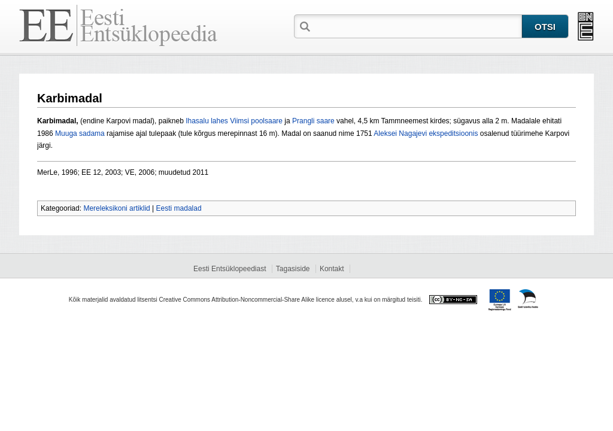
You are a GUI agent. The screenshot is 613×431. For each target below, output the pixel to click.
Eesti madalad (179, 208)
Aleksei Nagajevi (400, 133)
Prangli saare (313, 121)
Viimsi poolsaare (256, 121)
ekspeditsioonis (453, 133)
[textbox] (417, 25)
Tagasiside (293, 269)
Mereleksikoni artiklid (116, 208)
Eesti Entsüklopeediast (229, 269)
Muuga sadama (80, 133)
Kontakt (332, 269)
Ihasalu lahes (207, 121)
